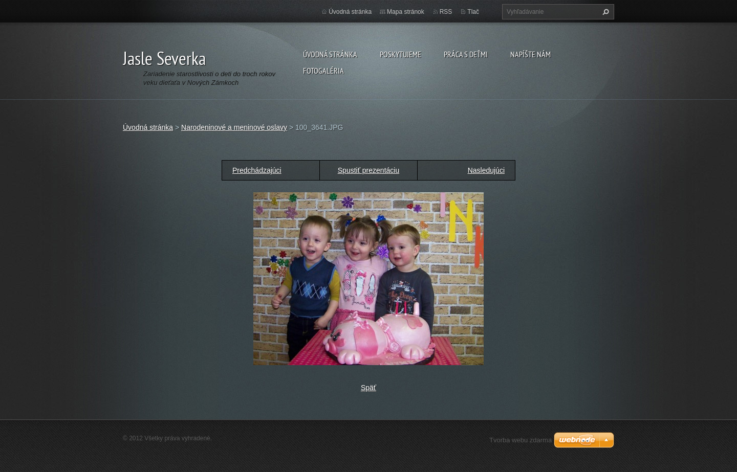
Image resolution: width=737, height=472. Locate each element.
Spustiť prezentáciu (368, 170)
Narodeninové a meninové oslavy (234, 127)
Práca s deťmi (466, 54)
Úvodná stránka (330, 54)
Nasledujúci (486, 170)
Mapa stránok (405, 11)
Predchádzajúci (256, 170)
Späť (368, 388)
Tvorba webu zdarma (520, 440)
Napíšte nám (530, 54)
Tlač (473, 11)
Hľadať (604, 11)
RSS (446, 11)
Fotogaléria (323, 70)
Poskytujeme (400, 54)
